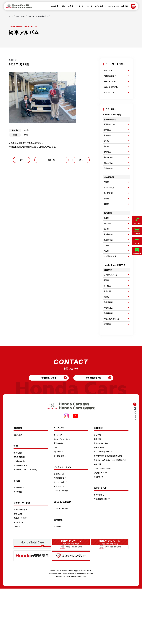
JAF (55, 476)
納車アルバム (21, 16)
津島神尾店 (108, 251)
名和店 (107, 147)
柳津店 (107, 301)
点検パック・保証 (20, 547)
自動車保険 (58, 472)
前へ (21, 160)
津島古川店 (108, 257)
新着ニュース (109, 70)
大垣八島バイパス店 (112, 345)
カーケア (17, 555)
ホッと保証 (18, 521)
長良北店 (107, 314)
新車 (62, 7)
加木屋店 (107, 134)
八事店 (107, 192)
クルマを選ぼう (20, 486)
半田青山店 (108, 165)
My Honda (58, 481)
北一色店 (107, 307)
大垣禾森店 (108, 326)
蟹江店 (107, 232)
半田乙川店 (108, 172)
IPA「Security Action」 (104, 481)
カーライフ (58, 464)
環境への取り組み (101, 472)
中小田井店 (108, 205)
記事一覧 (51, 160)
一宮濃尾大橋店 (110, 276)
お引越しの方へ (60, 485)
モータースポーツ (111, 83)
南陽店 (107, 217)
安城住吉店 (108, 178)
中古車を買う (19, 516)
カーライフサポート (97, 7)
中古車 (69, 7)
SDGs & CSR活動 (111, 89)
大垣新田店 (108, 332)
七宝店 (107, 263)
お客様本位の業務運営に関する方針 (109, 485)
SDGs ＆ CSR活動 (61, 519)
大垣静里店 (108, 339)
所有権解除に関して (102, 531)
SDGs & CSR (112, 7)
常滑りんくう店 (110, 128)
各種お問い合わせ (46, 406)
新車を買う (18, 482)
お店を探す (54, 7)
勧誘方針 (98, 496)
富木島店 (107, 140)
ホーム (11, 16)
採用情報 (57, 555)
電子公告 (98, 468)
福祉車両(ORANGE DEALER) (26, 498)
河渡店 (107, 320)
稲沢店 (107, 244)
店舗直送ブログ (110, 77)
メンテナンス (19, 551)
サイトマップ (99, 509)
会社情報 (123, 7)
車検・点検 (18, 543)
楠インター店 (109, 199)
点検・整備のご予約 (95, 406)
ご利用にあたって (101, 504)
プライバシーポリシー (103, 500)
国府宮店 (107, 238)
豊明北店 (32, 16)
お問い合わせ (99, 527)
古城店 (107, 211)
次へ (81, 160)
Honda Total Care (62, 468)
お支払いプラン (20, 490)
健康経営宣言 (100, 476)
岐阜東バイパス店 (111, 295)
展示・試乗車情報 (21, 494)
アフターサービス (80, 7)
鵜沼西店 (107, 351)
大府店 (107, 153)
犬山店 (107, 269)
